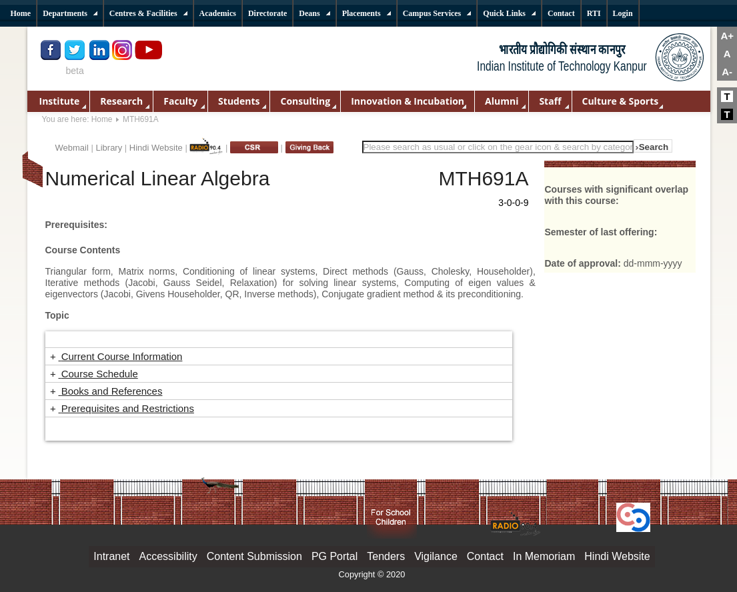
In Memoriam (544, 556)
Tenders (386, 556)
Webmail (72, 148)
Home (102, 119)
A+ (727, 35)
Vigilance (436, 556)
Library (108, 148)
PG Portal (334, 556)
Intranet (111, 556)
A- (727, 71)
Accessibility (168, 556)
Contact (485, 556)
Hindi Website (156, 148)
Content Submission (254, 556)
